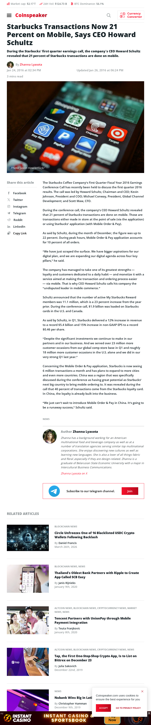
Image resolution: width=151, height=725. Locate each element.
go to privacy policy (128, 708)
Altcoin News (63, 608)
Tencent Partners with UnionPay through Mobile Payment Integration (93, 620)
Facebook (16, 193)
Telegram (16, 213)
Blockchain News (66, 526)
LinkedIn (16, 226)
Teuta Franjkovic (69, 628)
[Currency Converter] (130, 15)
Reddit (14, 220)
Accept (103, 708)
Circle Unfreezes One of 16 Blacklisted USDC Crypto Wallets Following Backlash (94, 535)
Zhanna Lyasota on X (74, 473)
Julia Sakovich (67, 666)
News (46, 419)
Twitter (15, 200)
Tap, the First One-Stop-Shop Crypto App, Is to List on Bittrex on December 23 (96, 658)
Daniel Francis (68, 543)
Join (130, 491)
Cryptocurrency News (111, 608)
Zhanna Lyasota (31, 64)
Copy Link (17, 233)
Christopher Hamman (73, 703)
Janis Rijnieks (67, 583)
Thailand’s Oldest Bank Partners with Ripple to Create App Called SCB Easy (97, 575)
